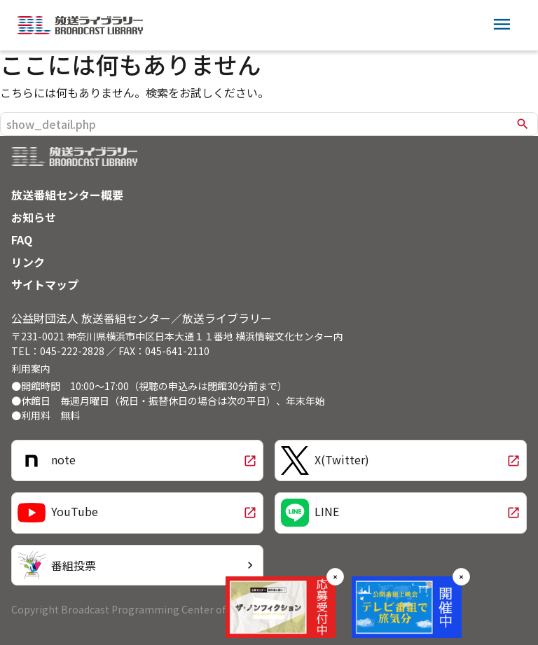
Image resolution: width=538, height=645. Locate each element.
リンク (28, 262)
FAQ (21, 239)
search (523, 124)
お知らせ (33, 217)
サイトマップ (44, 284)
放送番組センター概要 (67, 194)
